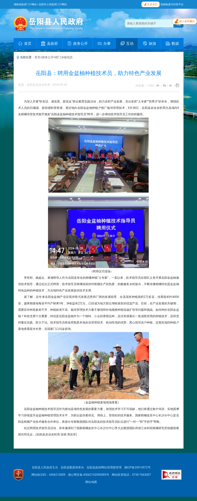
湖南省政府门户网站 (25, 4)
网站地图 (91, 482)
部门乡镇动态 (64, 57)
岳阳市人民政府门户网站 (53, 4)
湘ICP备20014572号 (137, 467)
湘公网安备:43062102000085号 (88, 474)
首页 (37, 57)
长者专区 (150, 4)
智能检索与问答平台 (171, 4)
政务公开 (48, 57)
